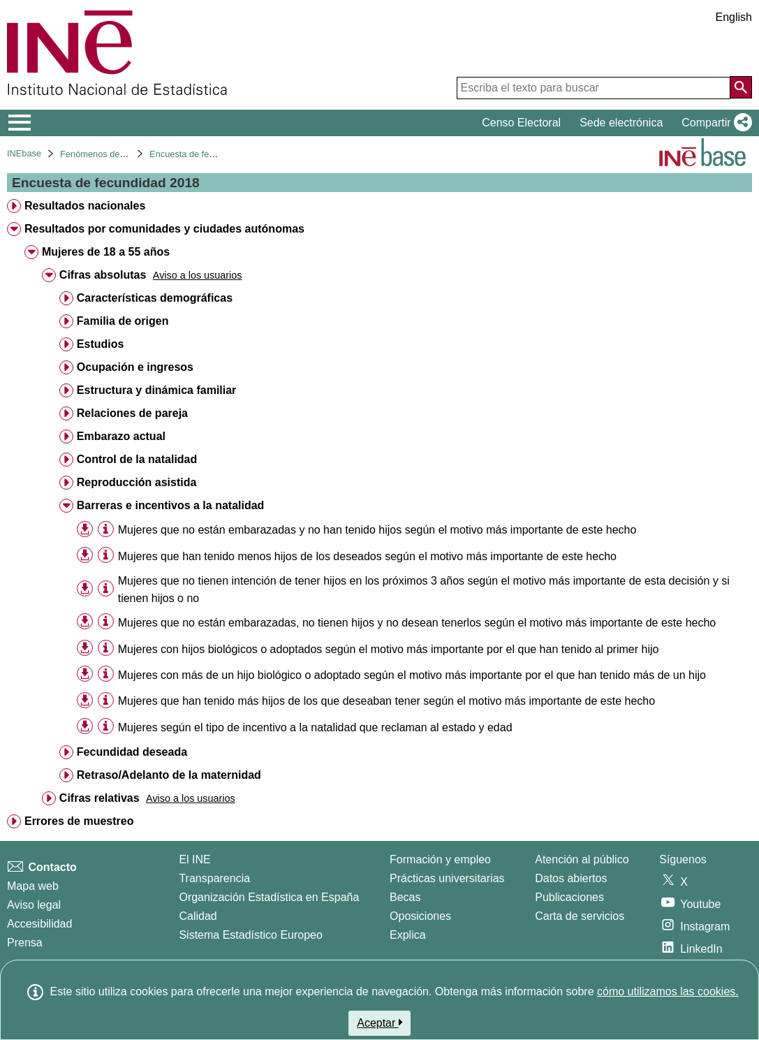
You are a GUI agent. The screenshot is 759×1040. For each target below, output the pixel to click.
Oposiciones (420, 916)
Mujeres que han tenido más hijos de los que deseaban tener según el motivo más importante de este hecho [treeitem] (386, 701)
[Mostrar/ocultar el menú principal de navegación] (20, 123)
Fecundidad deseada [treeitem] (132, 752)
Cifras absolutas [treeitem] (102, 275)
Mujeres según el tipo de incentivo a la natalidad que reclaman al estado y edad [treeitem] (315, 727)
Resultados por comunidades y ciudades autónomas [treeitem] (164, 229)
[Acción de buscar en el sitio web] (741, 87)
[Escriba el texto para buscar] (593, 88)
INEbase (24, 153)
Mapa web (33, 886)
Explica (408, 935)
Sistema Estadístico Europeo (250, 935)
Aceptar (379, 1022)
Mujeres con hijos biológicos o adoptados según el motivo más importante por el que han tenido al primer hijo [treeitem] (388, 649)
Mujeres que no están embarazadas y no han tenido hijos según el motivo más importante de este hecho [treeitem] (377, 530)
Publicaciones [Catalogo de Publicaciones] (569, 897)
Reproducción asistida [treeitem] (137, 482)
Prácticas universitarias (447, 878)
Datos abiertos (571, 878)
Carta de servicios (579, 916)
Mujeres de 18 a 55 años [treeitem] (106, 252)
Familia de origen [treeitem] (123, 321)
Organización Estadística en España (269, 897)
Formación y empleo (440, 859)
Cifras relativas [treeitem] (99, 798)
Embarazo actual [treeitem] (121, 436)
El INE (194, 859)
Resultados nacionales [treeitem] (84, 206)
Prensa (25, 943)
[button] (714, 123)
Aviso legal (34, 905)
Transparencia (214, 878)
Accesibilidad (39, 924)
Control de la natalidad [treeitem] (137, 459)
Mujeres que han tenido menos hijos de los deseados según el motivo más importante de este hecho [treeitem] (367, 556)
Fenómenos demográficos (111, 154)
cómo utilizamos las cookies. (668, 991)
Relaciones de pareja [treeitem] (132, 413)
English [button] (734, 17)
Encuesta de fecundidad (197, 154)
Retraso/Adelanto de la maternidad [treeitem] (169, 775)
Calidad (197, 916)
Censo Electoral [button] (521, 123)
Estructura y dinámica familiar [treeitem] (157, 390)
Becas (405, 897)
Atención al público (581, 859)
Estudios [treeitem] (100, 344)
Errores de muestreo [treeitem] (79, 821)
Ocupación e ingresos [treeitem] (135, 367)
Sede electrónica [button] (621, 123)
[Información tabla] (106, 529)
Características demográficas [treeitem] (155, 298)
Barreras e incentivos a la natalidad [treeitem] (171, 505)
